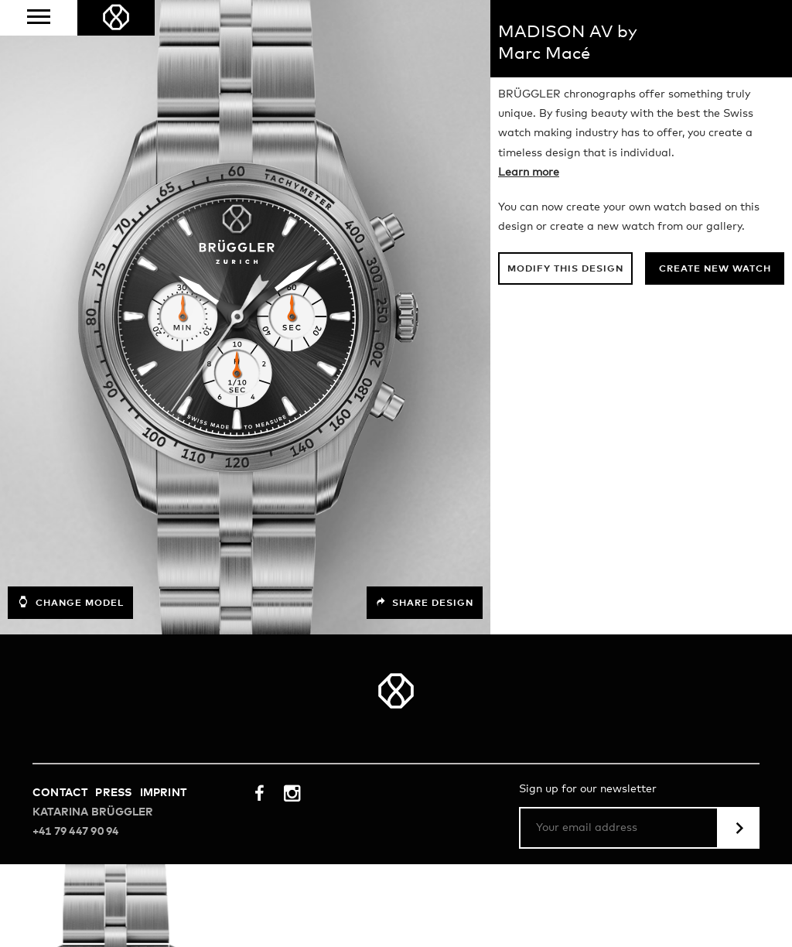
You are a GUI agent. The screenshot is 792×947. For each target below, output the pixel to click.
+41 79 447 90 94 (75, 831)
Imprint (163, 793)
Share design (424, 602)
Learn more (528, 172)
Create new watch (715, 269)
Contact (59, 793)
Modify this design (565, 269)
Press (113, 793)
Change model (70, 602)
